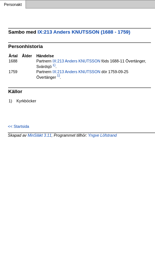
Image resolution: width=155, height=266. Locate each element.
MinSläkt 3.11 (40, 135)
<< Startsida (18, 126)
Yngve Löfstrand (102, 135)
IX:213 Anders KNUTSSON (76, 61)
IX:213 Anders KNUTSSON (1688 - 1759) (84, 32)
